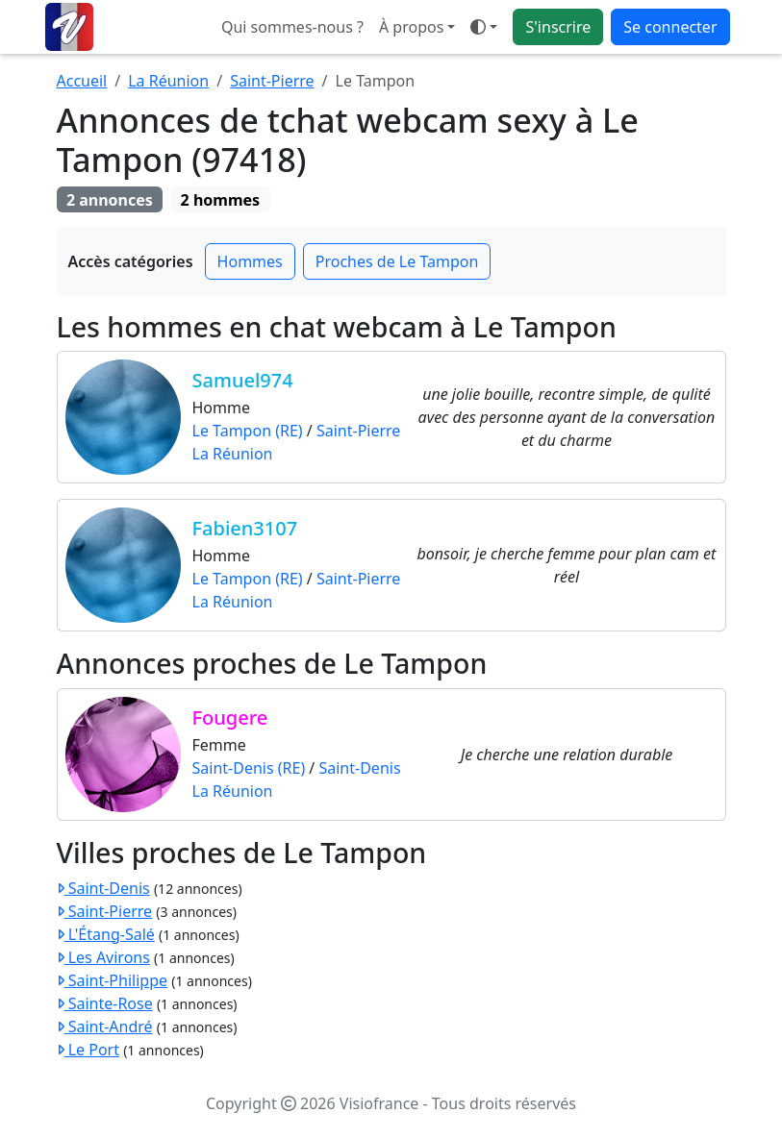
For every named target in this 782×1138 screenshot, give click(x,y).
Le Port (88, 1049)
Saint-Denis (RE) (249, 768)
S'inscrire (558, 26)
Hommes (250, 261)
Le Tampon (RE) (247, 430)
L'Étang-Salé (106, 934)
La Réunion (168, 80)
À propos (411, 26)
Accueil (82, 80)
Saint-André (105, 1026)
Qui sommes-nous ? (292, 26)
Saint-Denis (359, 768)
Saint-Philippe (112, 980)
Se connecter (670, 26)
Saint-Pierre (272, 80)
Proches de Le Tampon (397, 261)
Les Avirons (103, 957)
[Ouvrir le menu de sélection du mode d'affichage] (484, 27)
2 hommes (221, 199)
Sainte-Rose (105, 1003)
